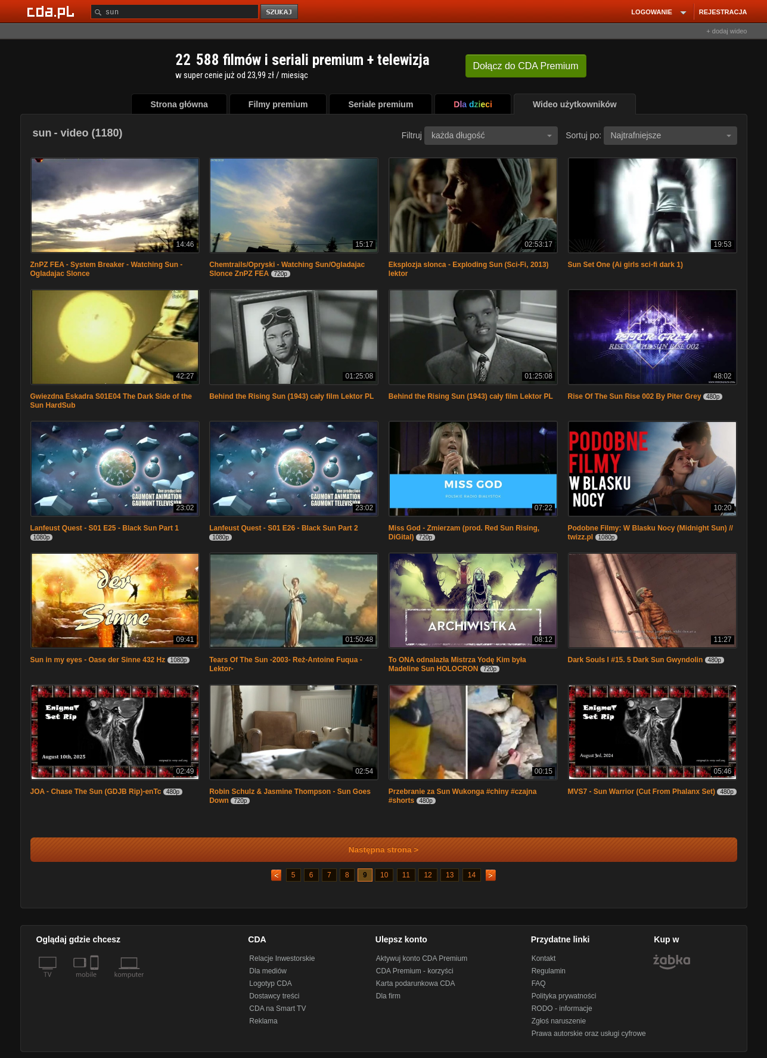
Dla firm (388, 996)
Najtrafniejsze (671, 135)
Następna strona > (375, 849)
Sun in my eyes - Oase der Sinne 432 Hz (98, 660)
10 (384, 875)
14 (472, 875)
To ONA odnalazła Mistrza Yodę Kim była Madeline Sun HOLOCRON (457, 664)
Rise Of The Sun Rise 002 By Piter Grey (634, 396)
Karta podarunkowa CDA (415, 983)
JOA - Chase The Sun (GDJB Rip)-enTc (96, 791)
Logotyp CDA (270, 983)
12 (427, 875)
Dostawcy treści (274, 996)
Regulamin (549, 971)
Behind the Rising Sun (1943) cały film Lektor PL (291, 396)
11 (406, 875)
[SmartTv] (95, 982)
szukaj (280, 12)
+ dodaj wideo (726, 31)
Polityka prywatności (564, 996)
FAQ (539, 983)
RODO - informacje (562, 1008)
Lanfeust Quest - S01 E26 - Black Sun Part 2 (283, 528)
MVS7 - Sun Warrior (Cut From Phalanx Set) (642, 791)
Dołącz (526, 66)
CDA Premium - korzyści (415, 971)
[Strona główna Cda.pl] (52, 11)
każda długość (491, 135)
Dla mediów (268, 971)
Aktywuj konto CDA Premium (421, 958)
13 (450, 875)
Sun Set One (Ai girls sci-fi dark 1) (625, 264)
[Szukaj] (175, 11)
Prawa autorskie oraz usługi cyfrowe (589, 1033)
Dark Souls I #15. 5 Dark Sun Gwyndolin (635, 660)
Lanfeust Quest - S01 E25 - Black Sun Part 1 (104, 528)
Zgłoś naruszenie (559, 1021)
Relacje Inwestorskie (282, 958)
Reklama (263, 1021)
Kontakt (544, 958)
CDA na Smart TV (277, 1008)
